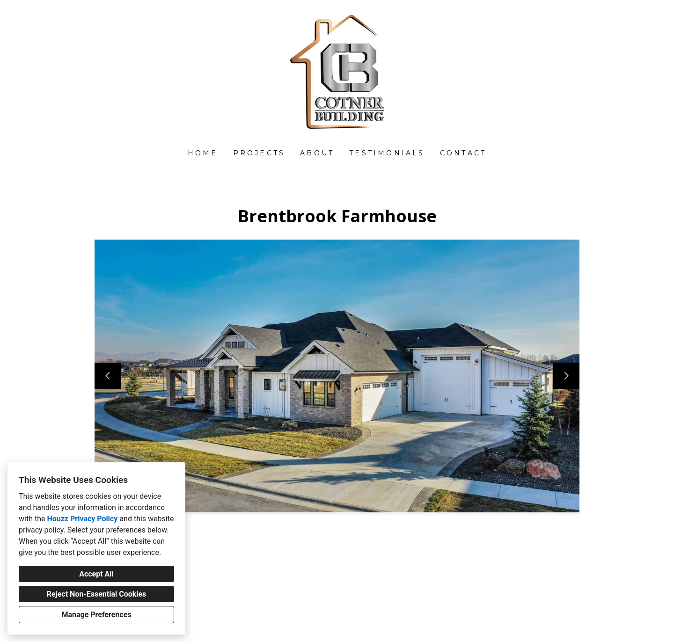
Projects (259, 153)
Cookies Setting (358, 627)
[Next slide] (566, 376)
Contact (463, 153)
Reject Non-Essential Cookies (97, 594)
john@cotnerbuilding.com (342, 601)
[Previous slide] (108, 376)
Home (203, 153)
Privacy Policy (313, 627)
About (317, 153)
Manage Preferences (96, 614)
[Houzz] (337, 552)
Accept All (96, 573)
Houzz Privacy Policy (82, 518)
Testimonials (387, 153)
